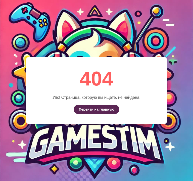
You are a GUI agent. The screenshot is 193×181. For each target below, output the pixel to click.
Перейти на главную (96, 109)
